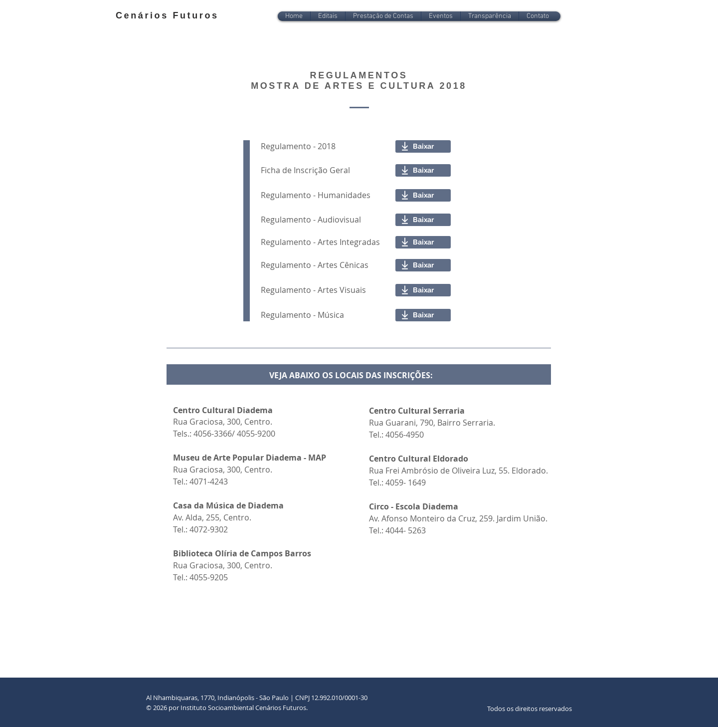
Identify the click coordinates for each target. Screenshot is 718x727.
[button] (328, 16)
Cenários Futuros (167, 15)
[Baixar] (423, 146)
